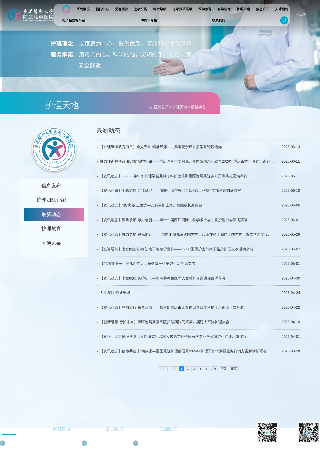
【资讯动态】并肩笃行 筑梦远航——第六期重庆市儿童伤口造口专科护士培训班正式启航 (172, 307)
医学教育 (204, 9)
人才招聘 (281, 9)
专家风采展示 (182, 9)
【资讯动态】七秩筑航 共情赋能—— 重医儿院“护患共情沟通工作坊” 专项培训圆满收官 (170, 191)
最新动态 (198, 107)
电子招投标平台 (73, 20)
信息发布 (51, 185)
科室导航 (159, 9)
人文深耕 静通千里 (115, 293)
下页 (223, 368)
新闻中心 (102, 9)
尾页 (234, 368)
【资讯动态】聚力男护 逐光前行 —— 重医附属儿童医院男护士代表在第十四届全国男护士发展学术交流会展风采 (191, 234)
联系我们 (218, 20)
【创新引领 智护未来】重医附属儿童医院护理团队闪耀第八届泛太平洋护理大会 (164, 322)
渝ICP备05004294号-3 (183, 461)
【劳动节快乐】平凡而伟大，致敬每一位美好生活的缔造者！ (149, 264)
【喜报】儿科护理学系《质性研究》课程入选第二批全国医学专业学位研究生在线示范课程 (173, 337)
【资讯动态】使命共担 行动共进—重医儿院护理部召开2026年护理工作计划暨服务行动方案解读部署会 (183, 351)
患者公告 (140, 9)
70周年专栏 (148, 20)
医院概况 (83, 9)
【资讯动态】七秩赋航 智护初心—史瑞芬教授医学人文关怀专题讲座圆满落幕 (163, 278)
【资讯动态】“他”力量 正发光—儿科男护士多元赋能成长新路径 (151, 205)
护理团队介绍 (51, 200)
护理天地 (243, 9)
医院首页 (161, 107)
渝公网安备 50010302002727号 (143, 461)
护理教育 (51, 228)
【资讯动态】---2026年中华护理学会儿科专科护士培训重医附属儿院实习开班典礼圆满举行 (173, 176)
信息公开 (262, 9)
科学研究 (224, 9)
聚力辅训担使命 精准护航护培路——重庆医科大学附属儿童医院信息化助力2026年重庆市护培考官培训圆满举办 (190, 161)
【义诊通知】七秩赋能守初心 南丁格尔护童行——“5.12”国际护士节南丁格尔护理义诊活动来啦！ (178, 249)
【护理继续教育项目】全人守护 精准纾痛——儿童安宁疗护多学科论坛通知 (161, 147)
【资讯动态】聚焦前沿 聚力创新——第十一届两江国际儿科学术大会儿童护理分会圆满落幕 (174, 220)
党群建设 (121, 9)
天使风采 (51, 243)
